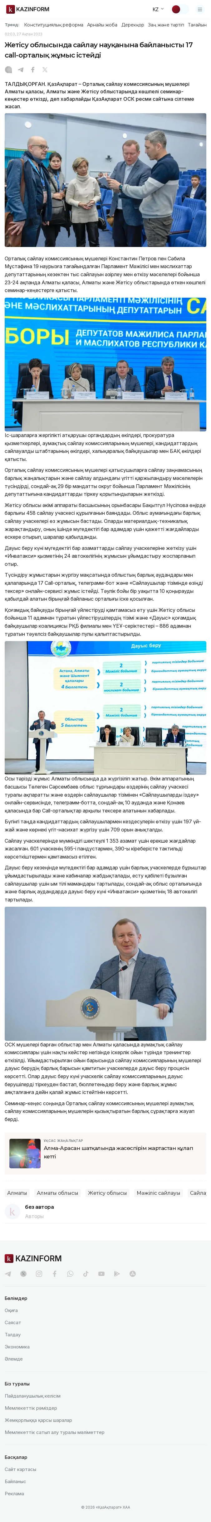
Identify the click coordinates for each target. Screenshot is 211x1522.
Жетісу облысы (107, 1193)
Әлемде (14, 1359)
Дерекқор (133, 25)
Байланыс (15, 1481)
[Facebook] (33, 70)
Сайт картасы (20, 1469)
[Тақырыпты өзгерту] (180, 9)
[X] (45, 70)
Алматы (17, 1193)
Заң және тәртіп (166, 25)
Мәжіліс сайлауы (158, 1193)
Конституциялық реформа (53, 25)
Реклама (14, 1493)
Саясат (13, 1322)
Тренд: (12, 24)
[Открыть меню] (200, 9)
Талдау (13, 1335)
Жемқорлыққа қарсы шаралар (38, 1420)
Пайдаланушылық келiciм (33, 1396)
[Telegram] (20, 70)
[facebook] (55, 1274)
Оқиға (11, 1310)
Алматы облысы (57, 1193)
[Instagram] (8, 70)
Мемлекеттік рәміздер (31, 1408)
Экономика (17, 1347)
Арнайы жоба (102, 25)
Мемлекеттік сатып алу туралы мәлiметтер (55, 1432)
